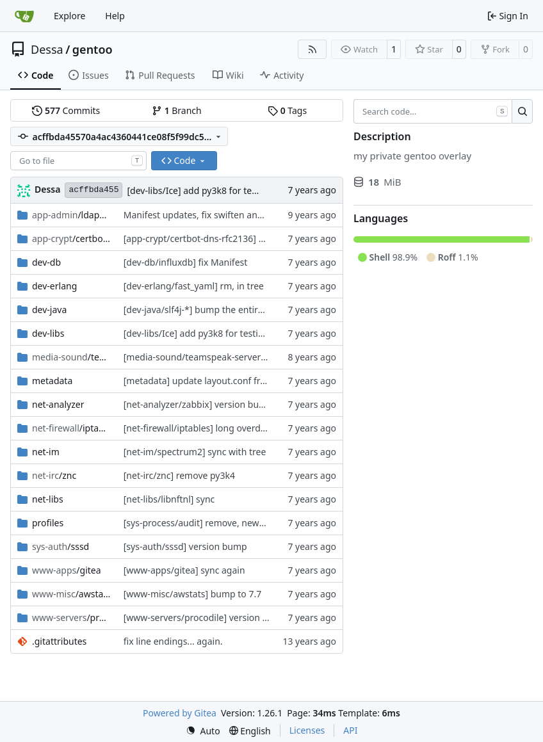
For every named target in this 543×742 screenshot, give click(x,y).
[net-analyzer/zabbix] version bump (198, 404)
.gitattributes (59, 641)
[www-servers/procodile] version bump (206, 617)
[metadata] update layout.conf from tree (208, 381)
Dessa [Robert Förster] (47, 189)
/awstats (71, 594)
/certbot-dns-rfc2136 (71, 238)
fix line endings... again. (173, 641)
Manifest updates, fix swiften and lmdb (205, 215)
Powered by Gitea (179, 713)
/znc (54, 475)
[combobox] (78, 160)
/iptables (71, 428)
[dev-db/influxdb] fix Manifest (186, 262)
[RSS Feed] (312, 49)
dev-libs (48, 333)
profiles (47, 523)
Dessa (47, 49)
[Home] (24, 16)
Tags (287, 110)
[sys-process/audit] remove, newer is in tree (215, 523)
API (350, 730)
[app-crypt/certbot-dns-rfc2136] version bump (220, 238)
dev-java (49, 309)
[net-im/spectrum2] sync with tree (195, 452)
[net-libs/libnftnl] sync (169, 499)
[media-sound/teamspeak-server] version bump (224, 357)
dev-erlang (54, 286)
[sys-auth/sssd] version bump (185, 546)
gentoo (92, 49)
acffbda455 (93, 190)
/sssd (60, 546)
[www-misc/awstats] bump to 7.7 (192, 594)
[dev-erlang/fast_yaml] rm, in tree (194, 286)
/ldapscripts (71, 215)
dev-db (46, 262)
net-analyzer (58, 404)
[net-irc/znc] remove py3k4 (179, 475)
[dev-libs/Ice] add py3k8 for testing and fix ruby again (238, 190)
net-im (46, 452)
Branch (177, 110)
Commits (66, 110)
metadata (52, 381)
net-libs (47, 499)
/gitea (66, 570)
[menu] (203, 731)
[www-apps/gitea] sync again (184, 570)
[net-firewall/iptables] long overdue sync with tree (228, 428)
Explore (69, 16)
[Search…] (522, 111)
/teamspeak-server (71, 357)
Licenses (307, 730)
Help (115, 16)
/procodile (71, 617)
